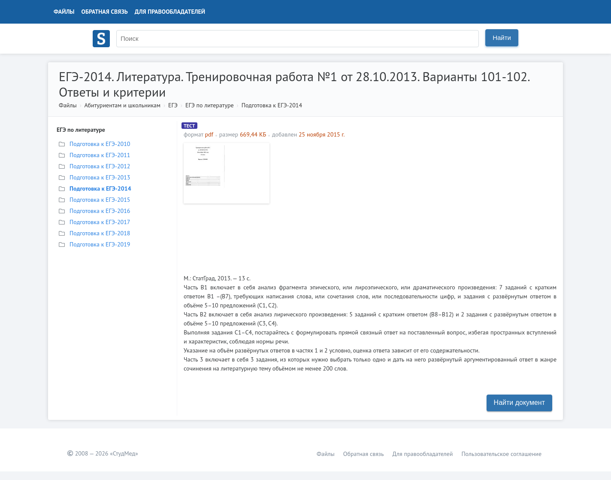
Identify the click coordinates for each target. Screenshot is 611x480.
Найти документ (519, 402)
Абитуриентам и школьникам (122, 105)
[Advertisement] (415, 203)
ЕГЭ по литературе (209, 105)
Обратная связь (105, 11)
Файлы (64, 11)
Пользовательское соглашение (501, 454)
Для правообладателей (170, 11)
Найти (502, 37)
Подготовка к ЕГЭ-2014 (272, 105)
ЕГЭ (173, 105)
